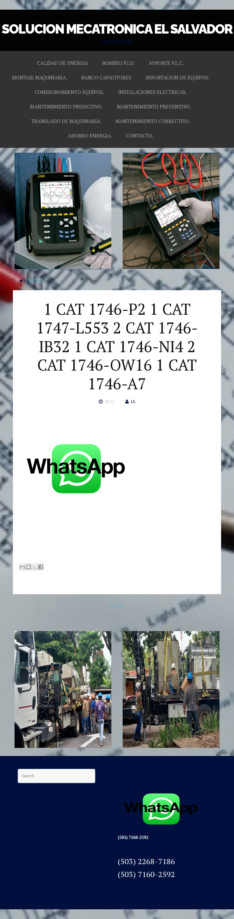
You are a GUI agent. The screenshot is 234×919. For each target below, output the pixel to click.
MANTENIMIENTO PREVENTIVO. (154, 106)
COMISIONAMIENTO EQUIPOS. (69, 92)
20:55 (110, 401)
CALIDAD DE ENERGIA (62, 63)
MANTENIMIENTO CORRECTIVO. (153, 121)
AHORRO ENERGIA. (90, 135)
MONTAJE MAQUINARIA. (39, 77)
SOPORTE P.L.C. (166, 63)
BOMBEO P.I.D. (118, 63)
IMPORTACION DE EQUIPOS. (177, 77)
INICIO (34, 280)
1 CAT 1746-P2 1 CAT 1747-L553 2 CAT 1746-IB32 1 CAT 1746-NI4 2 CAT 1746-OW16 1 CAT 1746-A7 (117, 346)
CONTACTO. (139, 135)
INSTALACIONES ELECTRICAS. (152, 92)
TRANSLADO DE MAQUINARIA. (66, 121)
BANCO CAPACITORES (106, 77)
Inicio (117, 605)
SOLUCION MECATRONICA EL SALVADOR (117, 28)
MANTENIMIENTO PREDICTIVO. (66, 106)
